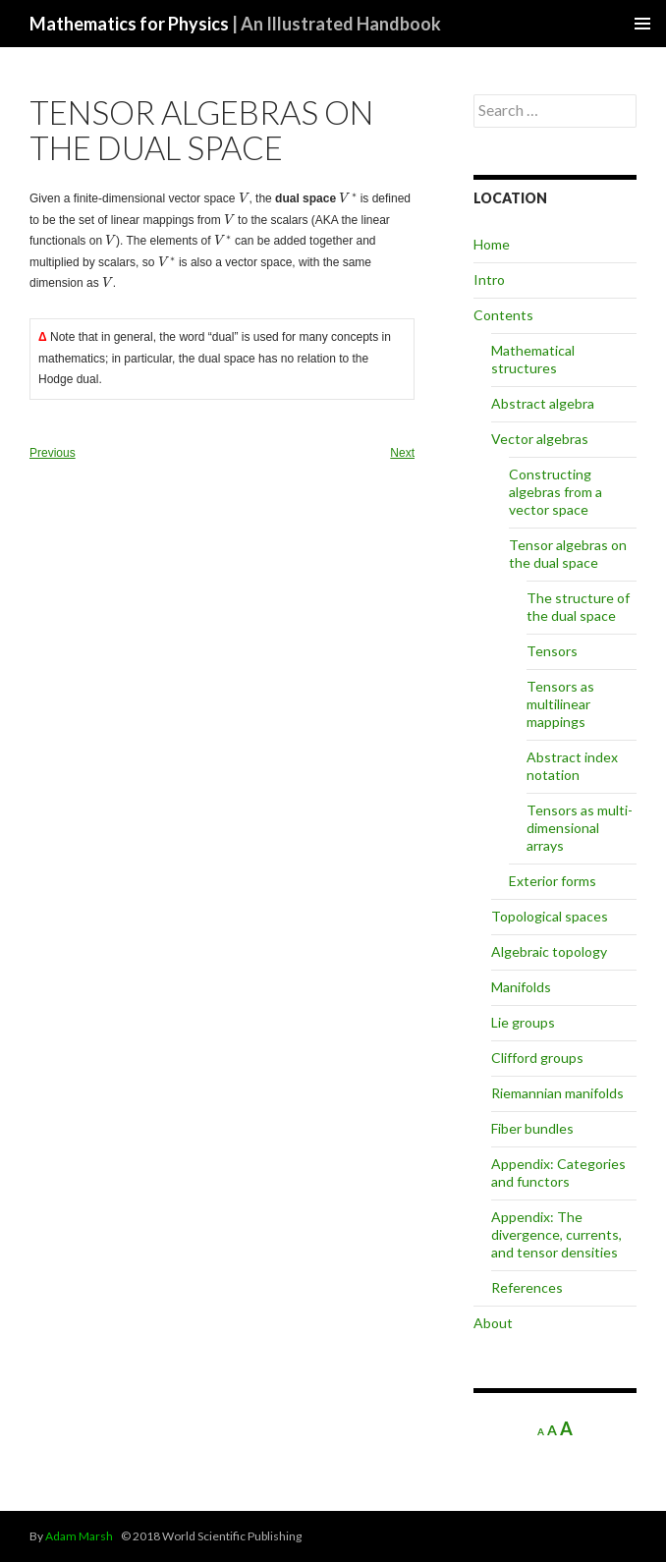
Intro (489, 279)
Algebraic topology (549, 951)
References (527, 1287)
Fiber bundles (532, 1128)
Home (491, 244)
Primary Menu (642, 23)
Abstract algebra (542, 403)
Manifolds (521, 986)
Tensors (552, 650)
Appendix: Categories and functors (558, 1172)
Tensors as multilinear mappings (560, 704)
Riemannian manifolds (557, 1093)
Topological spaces (549, 916)
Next (402, 453)
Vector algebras (539, 438)
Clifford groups (537, 1057)
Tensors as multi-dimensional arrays (580, 828)
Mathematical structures (533, 359)
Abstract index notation (572, 766)
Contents (503, 315)
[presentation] (244, 198)
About (493, 1322)
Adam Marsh (79, 1536)
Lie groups (523, 1022)
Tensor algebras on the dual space (568, 553)
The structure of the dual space (578, 606)
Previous (52, 453)
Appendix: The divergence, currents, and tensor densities (556, 1234)
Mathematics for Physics (235, 23)
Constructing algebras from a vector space (555, 492)
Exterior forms (552, 880)
